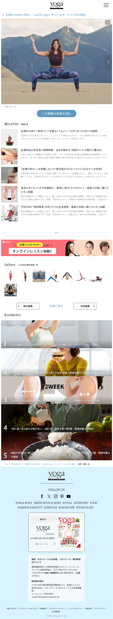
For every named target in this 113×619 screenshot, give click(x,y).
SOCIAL (67, 503)
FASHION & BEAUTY (30, 508)
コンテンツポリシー (75, 608)
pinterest (62, 496)
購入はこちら (41, 543)
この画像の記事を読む (56, 113)
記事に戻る (56, 305)
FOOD (93, 503)
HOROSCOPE (67, 508)
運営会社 (88, 608)
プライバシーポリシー (57, 608)
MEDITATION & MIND (47, 503)
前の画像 (28, 306)
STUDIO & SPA (85, 508)
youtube (68, 496)
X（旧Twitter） (49, 496)
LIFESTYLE (50, 508)
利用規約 (43, 608)
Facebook (43, 496)
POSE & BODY (24, 503)
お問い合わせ (11, 608)
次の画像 (85, 306)
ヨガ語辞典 (55, 611)
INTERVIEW (81, 503)
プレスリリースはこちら (28, 608)
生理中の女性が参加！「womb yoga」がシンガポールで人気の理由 (46, 14)
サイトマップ (100, 608)
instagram (56, 496)
